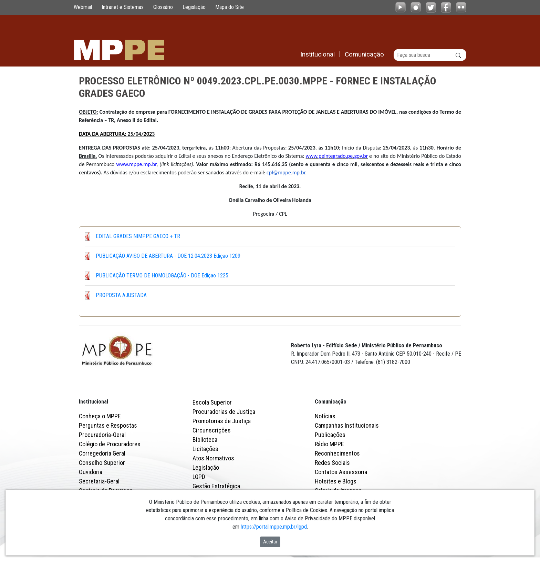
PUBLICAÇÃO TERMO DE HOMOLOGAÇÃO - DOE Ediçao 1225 (162, 275)
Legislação (194, 7)
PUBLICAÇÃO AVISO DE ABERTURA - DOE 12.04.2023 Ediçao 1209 (168, 256)
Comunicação (330, 401)
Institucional (93, 401)
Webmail (83, 7)
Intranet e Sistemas (123, 7)
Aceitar (270, 541)
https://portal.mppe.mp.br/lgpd (274, 526)
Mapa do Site (229, 7)
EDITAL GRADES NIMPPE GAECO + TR (138, 236)
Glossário (163, 7)
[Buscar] (430, 55)
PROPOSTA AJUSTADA (121, 295)
